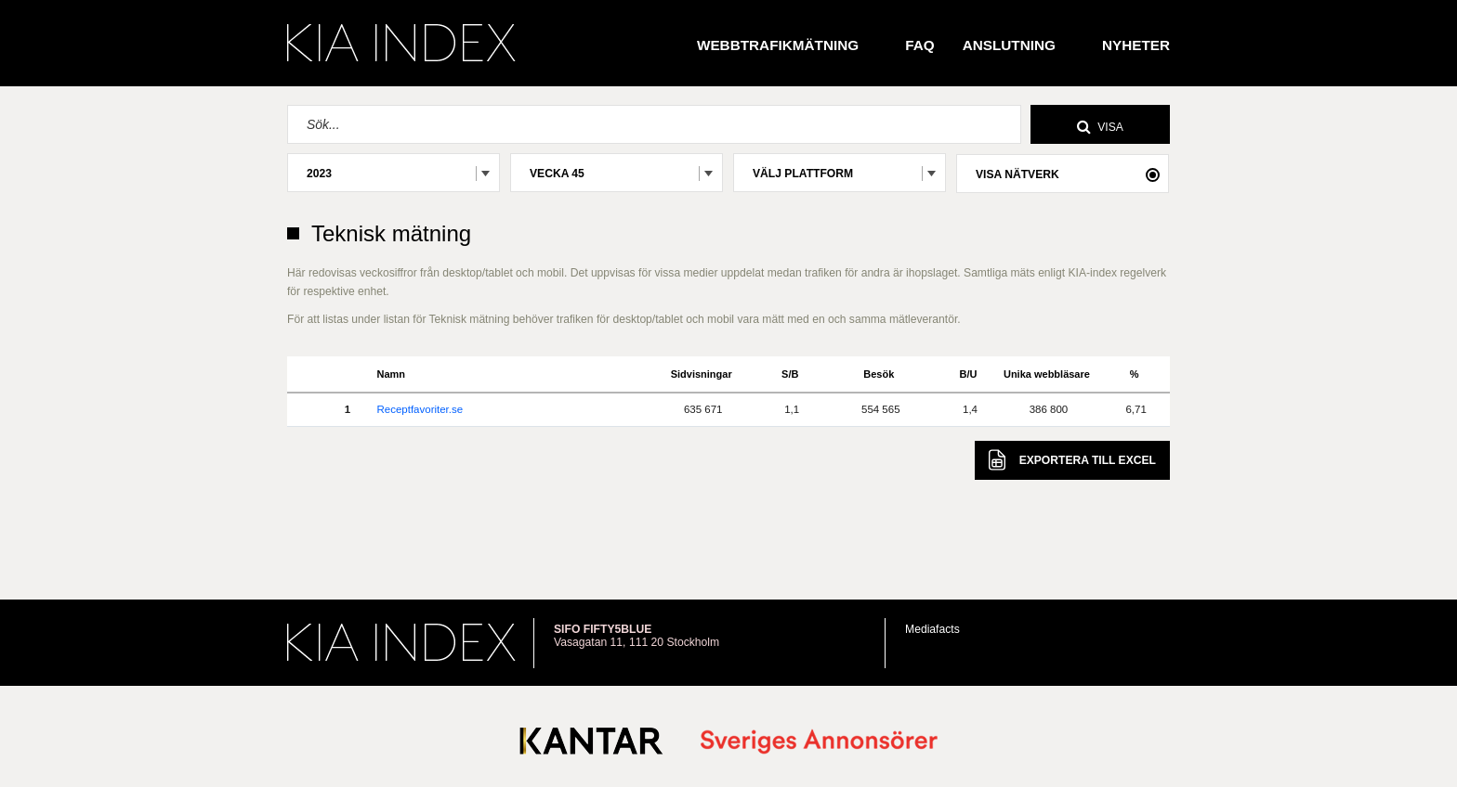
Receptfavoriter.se (419, 409)
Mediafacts (932, 629)
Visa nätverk (1017, 174)
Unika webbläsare (1047, 374)
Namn (390, 374)
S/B (789, 374)
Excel (1072, 459)
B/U (969, 374)
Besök (878, 374)
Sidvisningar (701, 374)
